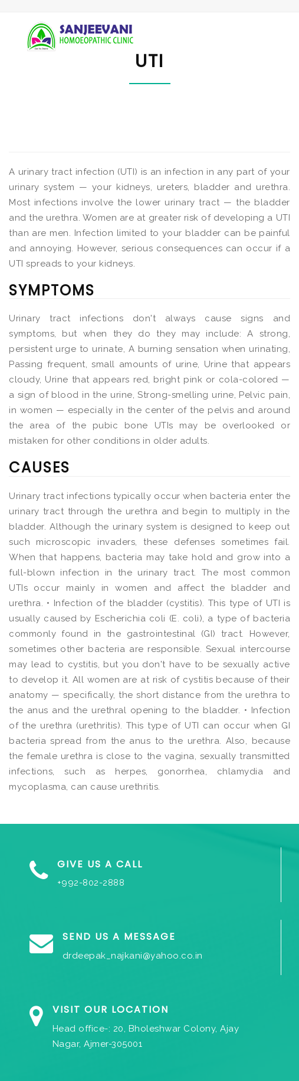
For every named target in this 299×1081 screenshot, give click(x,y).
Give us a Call (100, 864)
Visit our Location (110, 1009)
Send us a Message (119, 936)
